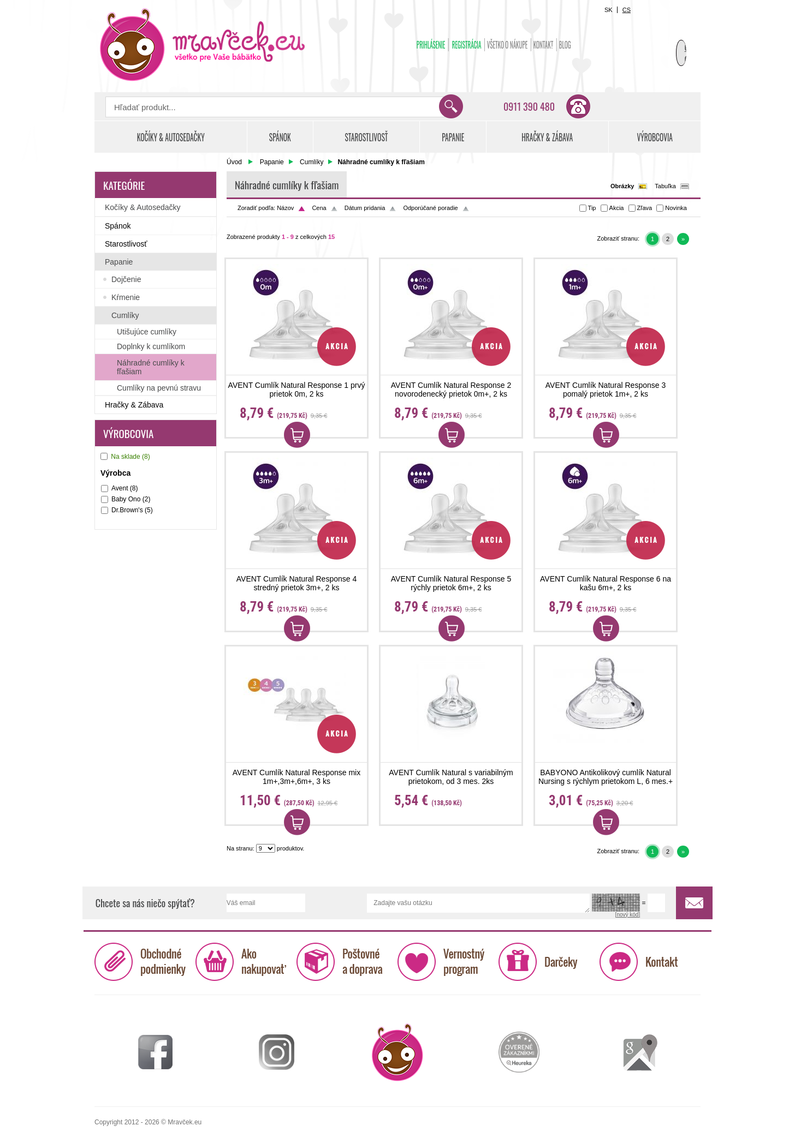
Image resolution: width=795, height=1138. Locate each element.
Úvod (234, 162)
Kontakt (543, 44)
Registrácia (467, 44)
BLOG (565, 44)
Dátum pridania (365, 208)
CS (626, 10)
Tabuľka (665, 186)
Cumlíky (311, 162)
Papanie (272, 162)
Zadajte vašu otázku (478, 903)
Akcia (616, 208)
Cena (319, 208)
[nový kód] (627, 915)
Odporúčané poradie (430, 208)
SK (608, 10)
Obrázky (622, 186)
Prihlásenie (431, 44)
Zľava (644, 208)
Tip (592, 208)
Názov (285, 208)
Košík (673, 41)
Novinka (676, 208)
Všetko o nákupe (507, 44)
